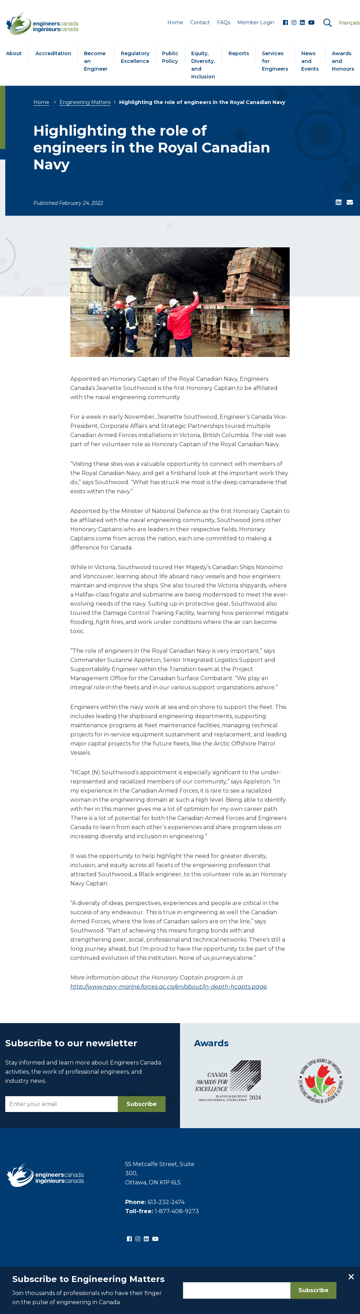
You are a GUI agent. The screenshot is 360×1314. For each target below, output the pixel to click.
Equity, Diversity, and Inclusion (203, 65)
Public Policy (170, 57)
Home (41, 102)
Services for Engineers (275, 61)
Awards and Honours (343, 61)
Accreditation (53, 53)
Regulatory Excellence (135, 57)
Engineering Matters (84, 102)
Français (349, 23)
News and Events (310, 61)
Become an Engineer (96, 61)
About (14, 53)
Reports (239, 53)
